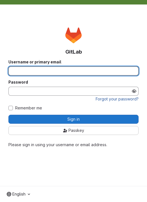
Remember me (28, 108)
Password (18, 82)
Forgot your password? (117, 99)
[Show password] (134, 91)
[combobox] (18, 194)
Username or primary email (34, 62)
